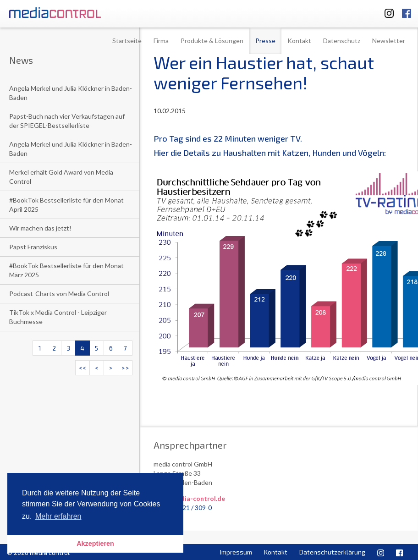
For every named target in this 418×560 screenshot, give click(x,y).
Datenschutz (341, 40)
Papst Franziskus (33, 247)
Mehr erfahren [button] (58, 516)
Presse (265, 40)
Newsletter (388, 40)
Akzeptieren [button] (95, 543)
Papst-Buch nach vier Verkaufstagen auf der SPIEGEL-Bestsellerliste (67, 120)
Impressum (236, 552)
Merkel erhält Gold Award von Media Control (61, 176)
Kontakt (299, 40)
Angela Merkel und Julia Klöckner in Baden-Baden (70, 92)
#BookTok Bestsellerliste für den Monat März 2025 (66, 270)
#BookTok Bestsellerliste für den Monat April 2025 (66, 204)
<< (82, 368)
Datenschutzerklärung (332, 552)
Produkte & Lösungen (212, 40)
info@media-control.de (189, 498)
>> (125, 368)
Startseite (127, 40)
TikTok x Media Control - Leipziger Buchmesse (58, 316)
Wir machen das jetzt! (40, 228)
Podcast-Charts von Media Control (59, 293)
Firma (161, 40)
